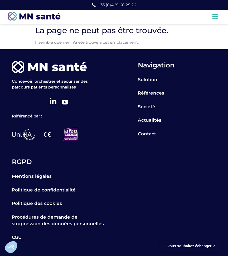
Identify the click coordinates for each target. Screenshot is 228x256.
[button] (11, 247)
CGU (17, 237)
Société (146, 106)
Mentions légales (32, 176)
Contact (147, 133)
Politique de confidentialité (44, 190)
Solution (147, 79)
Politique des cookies (37, 203)
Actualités (149, 120)
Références (151, 93)
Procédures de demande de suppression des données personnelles (58, 220)
